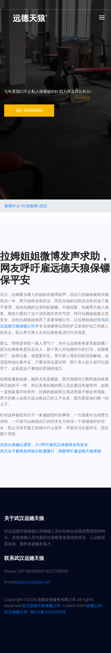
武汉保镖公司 (15, 612)
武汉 (43, 206)
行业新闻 (29, 206)
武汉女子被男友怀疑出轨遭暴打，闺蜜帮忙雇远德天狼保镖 (50, 451)
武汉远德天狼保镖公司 (41, 605)
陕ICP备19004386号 (48, 612)
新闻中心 (12, 206)
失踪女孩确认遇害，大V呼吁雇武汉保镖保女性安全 (44, 444)
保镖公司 (94, 605)
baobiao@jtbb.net (32, 582)
